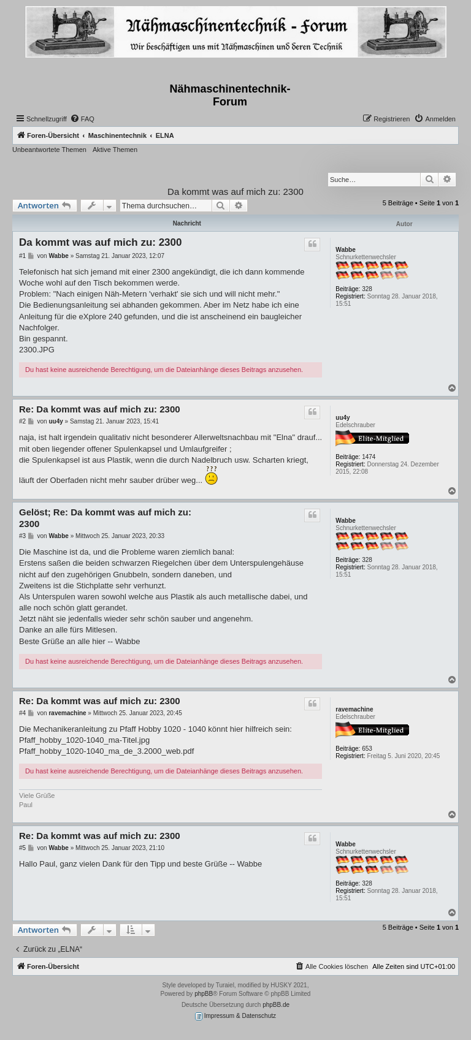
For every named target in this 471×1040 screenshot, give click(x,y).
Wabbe (345, 249)
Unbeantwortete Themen (49, 149)
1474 (368, 457)
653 (367, 748)
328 (367, 289)
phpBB (203, 993)
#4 (22, 713)
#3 (22, 536)
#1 (22, 255)
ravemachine (354, 709)
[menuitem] (82, 119)
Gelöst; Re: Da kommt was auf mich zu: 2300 (105, 518)
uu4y (342, 417)
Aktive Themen (115, 149)
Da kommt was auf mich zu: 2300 (235, 191)
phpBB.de (275, 1004)
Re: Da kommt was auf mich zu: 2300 (99, 409)
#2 (22, 421)
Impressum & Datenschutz (235, 1016)
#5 (22, 848)
